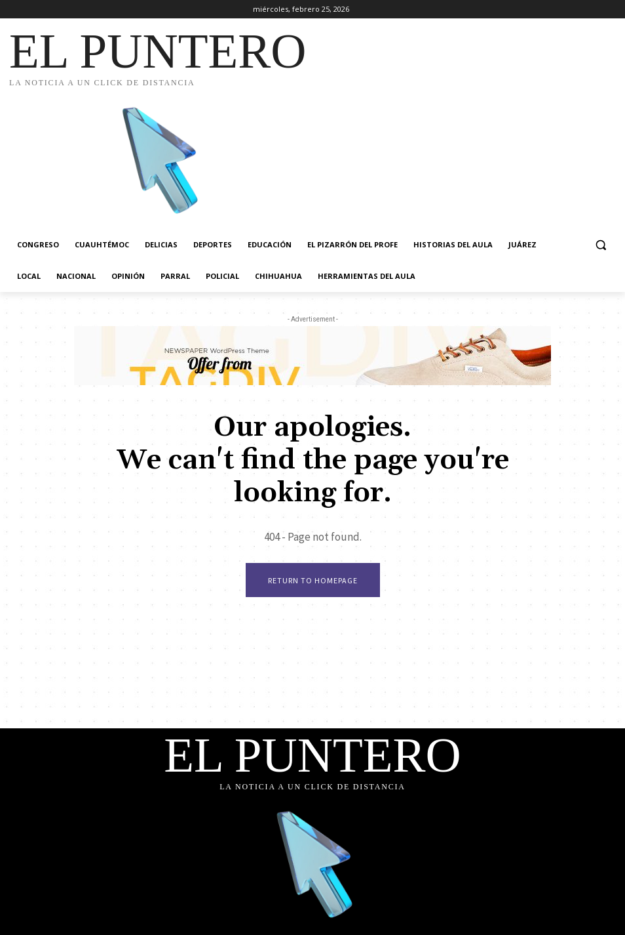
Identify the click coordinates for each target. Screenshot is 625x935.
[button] (600, 245)
